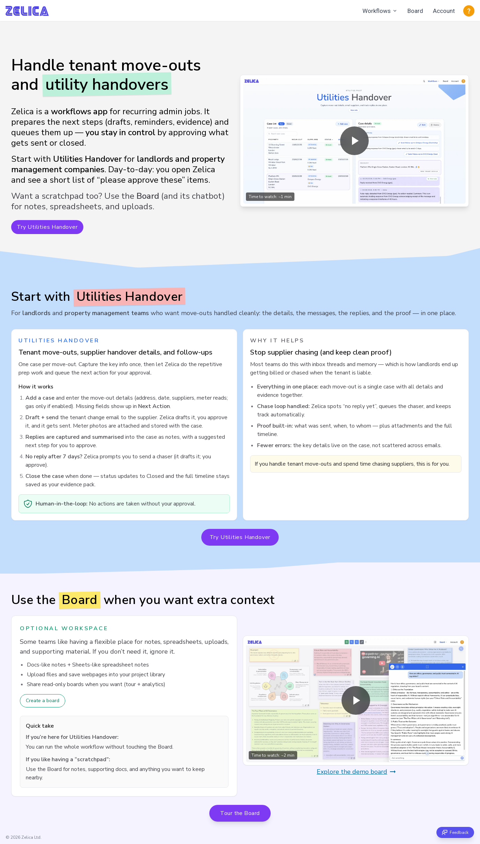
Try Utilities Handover (47, 227)
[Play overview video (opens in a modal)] (354, 140)
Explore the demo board (357, 771)
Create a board (42, 700)
